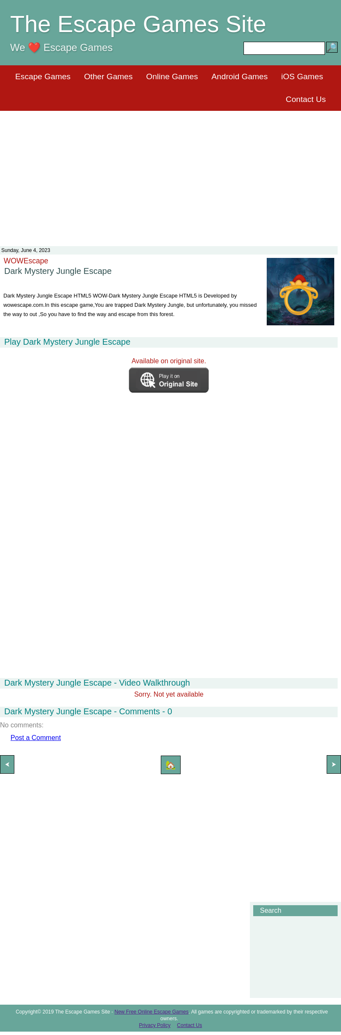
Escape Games (42, 76)
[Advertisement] (170, 173)
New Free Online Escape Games (151, 1012)
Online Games (172, 76)
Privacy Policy (154, 1025)
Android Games (239, 76)
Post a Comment (36, 737)
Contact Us (306, 99)
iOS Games (302, 76)
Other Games (108, 76)
